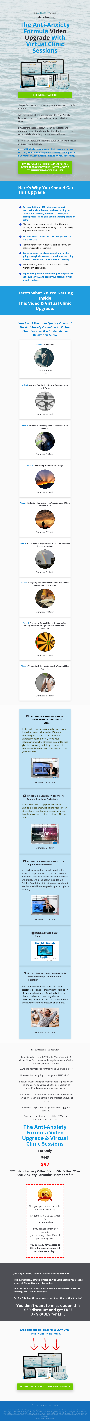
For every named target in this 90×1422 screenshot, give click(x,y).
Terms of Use (50, 1418)
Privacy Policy (40, 1418)
